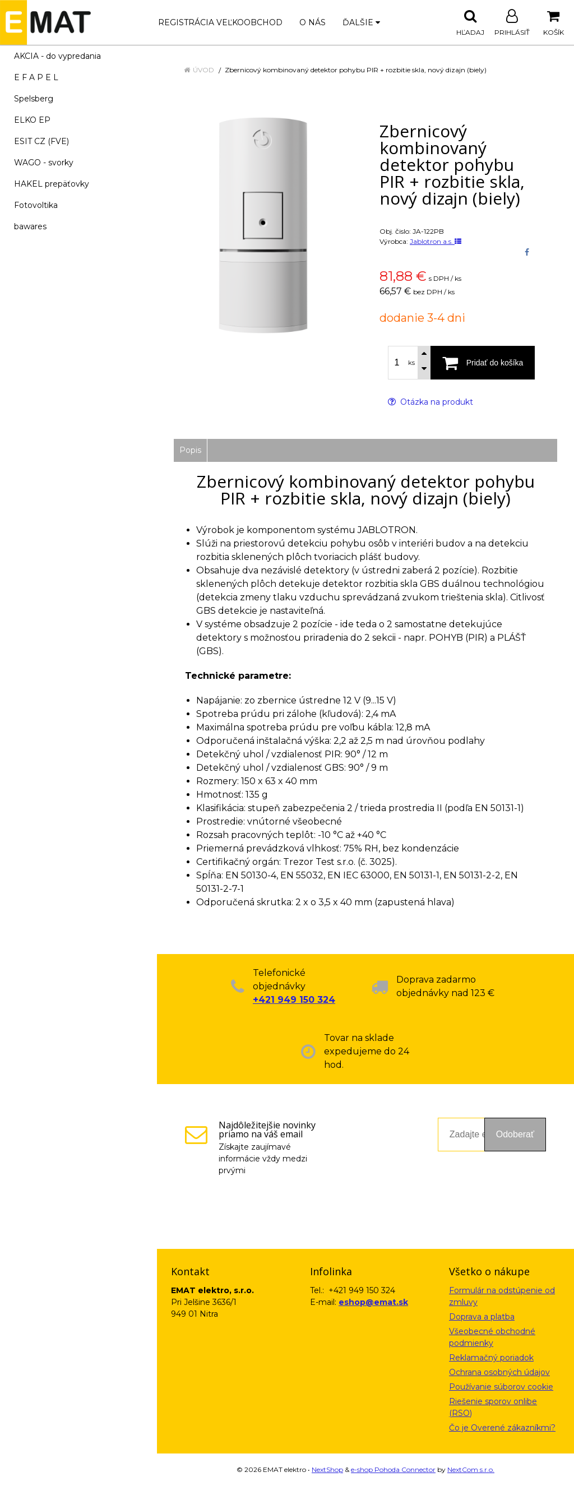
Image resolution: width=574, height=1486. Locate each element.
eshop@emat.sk (373, 1302)
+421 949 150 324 (294, 999)
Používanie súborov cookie (501, 1387)
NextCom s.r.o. (470, 1469)
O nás (312, 22)
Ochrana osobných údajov (499, 1372)
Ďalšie (361, 22)
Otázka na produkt (430, 402)
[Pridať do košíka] (482, 362)
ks (411, 363)
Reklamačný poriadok (491, 1358)
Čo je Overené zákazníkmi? (502, 1428)
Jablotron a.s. (435, 241)
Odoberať (515, 1134)
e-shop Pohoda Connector (393, 1469)
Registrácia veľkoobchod (220, 22)
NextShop (327, 1469)
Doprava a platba (482, 1317)
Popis (190, 450)
